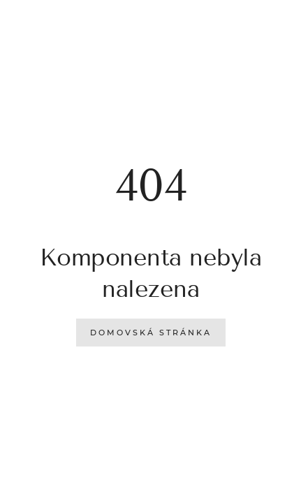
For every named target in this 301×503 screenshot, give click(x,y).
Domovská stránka (151, 332)
